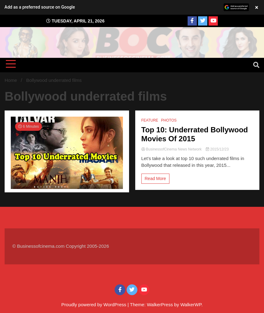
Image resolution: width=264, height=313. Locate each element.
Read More (155, 178)
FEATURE (149, 120)
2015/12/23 (217, 149)
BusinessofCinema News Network (172, 149)
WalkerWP (190, 304)
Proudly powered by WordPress (94, 304)
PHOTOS (169, 120)
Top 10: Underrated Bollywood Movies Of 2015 (194, 134)
